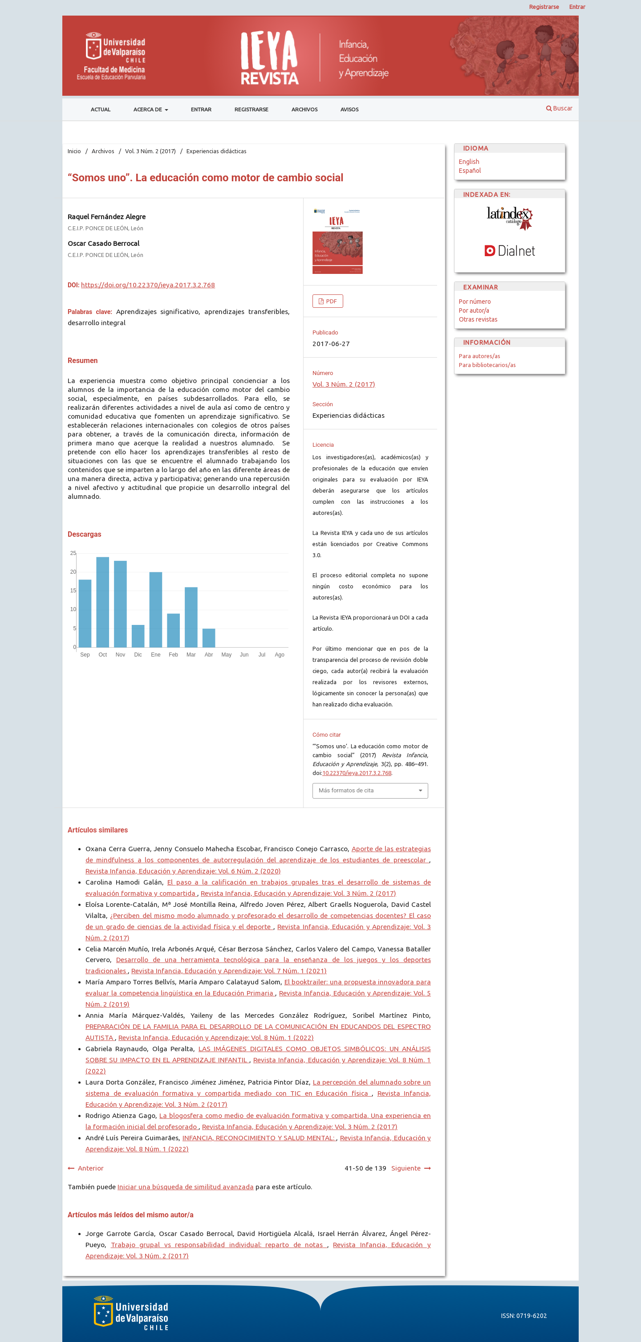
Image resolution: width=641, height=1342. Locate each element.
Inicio (74, 151)
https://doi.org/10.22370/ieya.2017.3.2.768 (148, 285)
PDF (331, 301)
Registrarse (251, 109)
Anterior (91, 1168)
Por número (475, 301)
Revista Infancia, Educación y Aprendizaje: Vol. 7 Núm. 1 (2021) (229, 971)
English (469, 161)
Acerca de (148, 109)
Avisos (349, 109)
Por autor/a (474, 310)
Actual (100, 109)
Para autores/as (479, 356)
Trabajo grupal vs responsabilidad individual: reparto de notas (219, 1244)
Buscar (559, 108)
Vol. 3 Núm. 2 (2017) (150, 151)
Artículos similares (98, 830)
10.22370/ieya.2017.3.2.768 (356, 773)
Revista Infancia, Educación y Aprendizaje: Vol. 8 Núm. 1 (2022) (216, 1037)
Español (470, 170)
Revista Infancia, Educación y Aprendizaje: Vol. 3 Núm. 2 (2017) (298, 893)
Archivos (304, 109)
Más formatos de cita (346, 790)
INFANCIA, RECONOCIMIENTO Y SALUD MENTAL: (259, 1138)
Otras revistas (478, 319)
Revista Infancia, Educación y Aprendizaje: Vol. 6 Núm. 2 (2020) (183, 871)
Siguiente (406, 1168)
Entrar (201, 109)
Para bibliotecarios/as (487, 365)
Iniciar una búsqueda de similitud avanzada (186, 1187)
